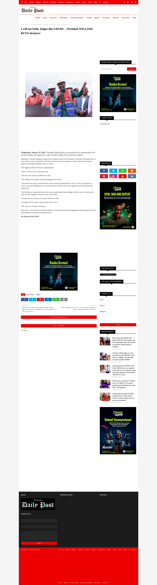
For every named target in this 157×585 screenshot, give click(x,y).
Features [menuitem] (106, 18)
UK (26, 2)
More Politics (30, 294)
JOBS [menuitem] (134, 18)
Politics (27, 24)
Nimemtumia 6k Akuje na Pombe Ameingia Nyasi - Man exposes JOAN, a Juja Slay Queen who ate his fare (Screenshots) (123, 397)
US (22, 2)
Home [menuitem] (37, 18)
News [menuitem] (45, 18)
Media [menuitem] (96, 18)
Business (105, 2)
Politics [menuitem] (53, 18)
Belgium (38, 2)
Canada (31, 2)
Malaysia (61, 2)
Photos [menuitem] (116, 18)
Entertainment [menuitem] (77, 18)
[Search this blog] (113, 69)
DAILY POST (35, 549)
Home (22, 24)
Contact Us (105, 582)
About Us (66, 582)
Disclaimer (97, 582)
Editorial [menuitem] (64, 18)
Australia (45, 2)
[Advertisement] (59, 56)
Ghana (90, 2)
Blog (95, 2)
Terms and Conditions (86, 582)
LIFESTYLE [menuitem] (125, 18)
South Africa (70, 2)
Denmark (53, 2)
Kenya (84, 2)
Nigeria (78, 2)
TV (100, 2)
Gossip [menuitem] (89, 18)
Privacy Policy (74, 582)
